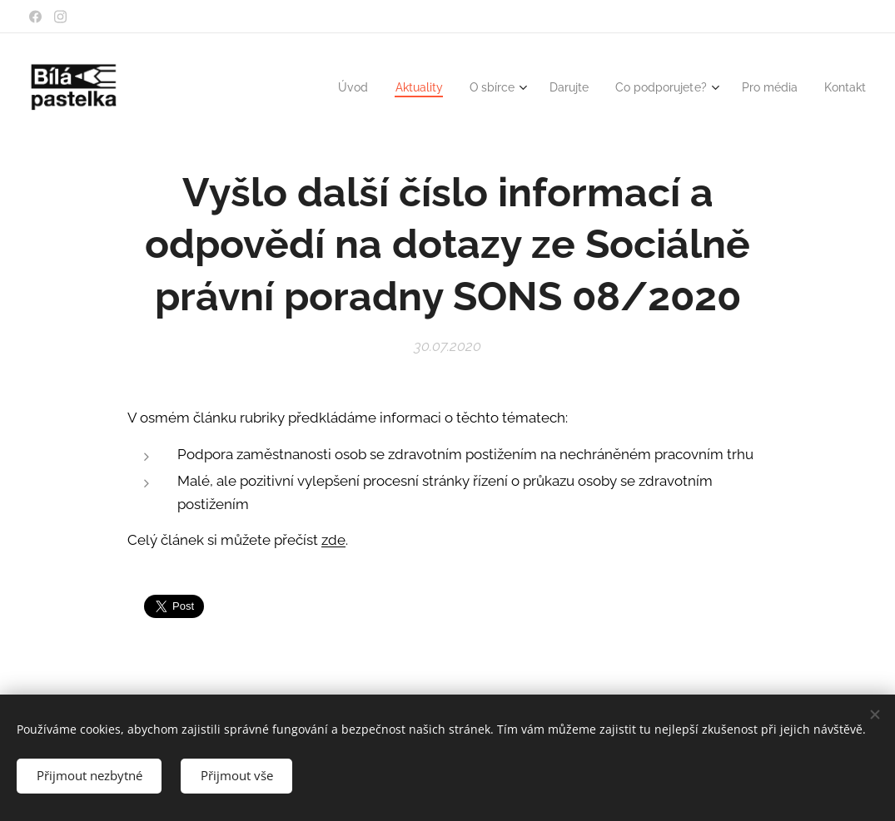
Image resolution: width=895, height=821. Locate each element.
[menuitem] (326, 87)
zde (333, 540)
